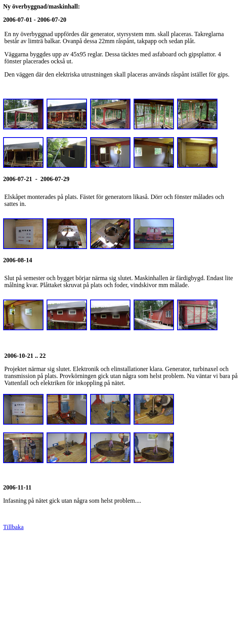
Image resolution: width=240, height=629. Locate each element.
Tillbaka (13, 527)
